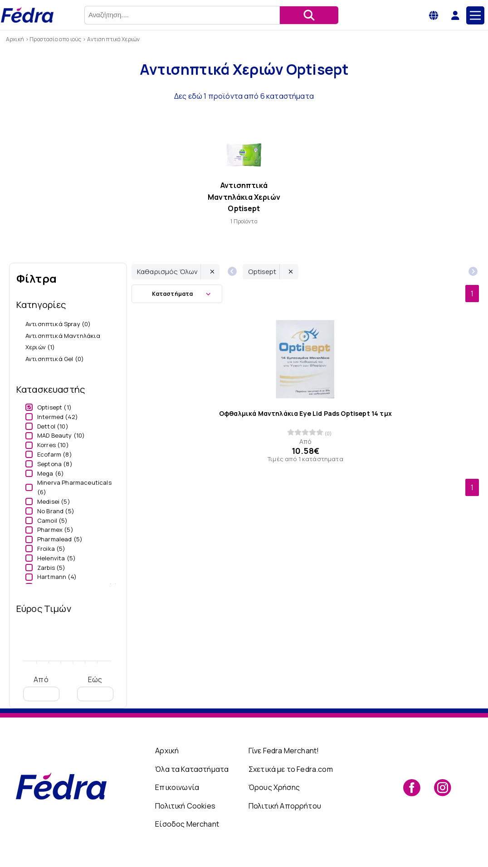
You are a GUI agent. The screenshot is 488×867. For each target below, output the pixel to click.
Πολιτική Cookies (185, 806)
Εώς (95, 687)
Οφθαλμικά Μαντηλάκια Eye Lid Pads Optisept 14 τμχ (305, 413)
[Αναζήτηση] (308, 15)
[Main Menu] (475, 15)
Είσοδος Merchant (187, 824)
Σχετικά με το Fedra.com (291, 769)
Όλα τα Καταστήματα (192, 769)
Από (41, 687)
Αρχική (167, 751)
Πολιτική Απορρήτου (285, 806)
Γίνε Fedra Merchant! (284, 751)
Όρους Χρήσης (274, 787)
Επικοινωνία (177, 787)
